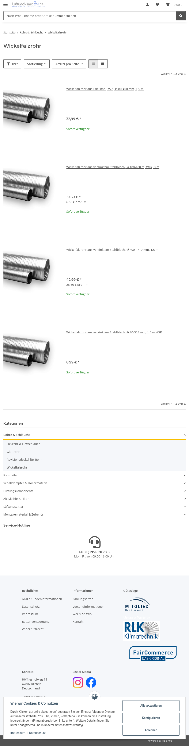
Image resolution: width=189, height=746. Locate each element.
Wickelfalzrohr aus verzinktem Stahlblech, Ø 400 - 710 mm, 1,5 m (112, 250)
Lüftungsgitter (13, 507)
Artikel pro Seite (67, 64)
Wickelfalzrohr (17, 467)
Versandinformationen (89, 607)
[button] (147, 4)
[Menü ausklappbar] (5, 2)
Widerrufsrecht (33, 629)
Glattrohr (13, 452)
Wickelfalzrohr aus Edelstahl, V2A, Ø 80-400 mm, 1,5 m (105, 89)
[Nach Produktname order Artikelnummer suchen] (89, 15)
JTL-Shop (167, 740)
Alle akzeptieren (151, 705)
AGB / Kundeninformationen (42, 599)
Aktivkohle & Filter (16, 499)
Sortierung (35, 64)
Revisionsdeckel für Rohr (24, 460)
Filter (12, 64)
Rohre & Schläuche (16, 435)
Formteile (10, 475)
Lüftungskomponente (18, 491)
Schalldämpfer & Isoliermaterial (25, 483)
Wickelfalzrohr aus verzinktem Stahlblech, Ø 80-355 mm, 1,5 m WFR (114, 332)
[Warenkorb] (174, 4)
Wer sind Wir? (82, 614)
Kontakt (78, 622)
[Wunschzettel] (157, 4)
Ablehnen (151, 730)
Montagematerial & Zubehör (23, 514)
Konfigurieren (151, 718)
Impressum (17, 733)
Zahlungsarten (83, 599)
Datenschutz (37, 733)
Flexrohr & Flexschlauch (23, 444)
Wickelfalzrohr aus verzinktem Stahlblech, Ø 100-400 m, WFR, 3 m (112, 167)
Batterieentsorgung (35, 622)
